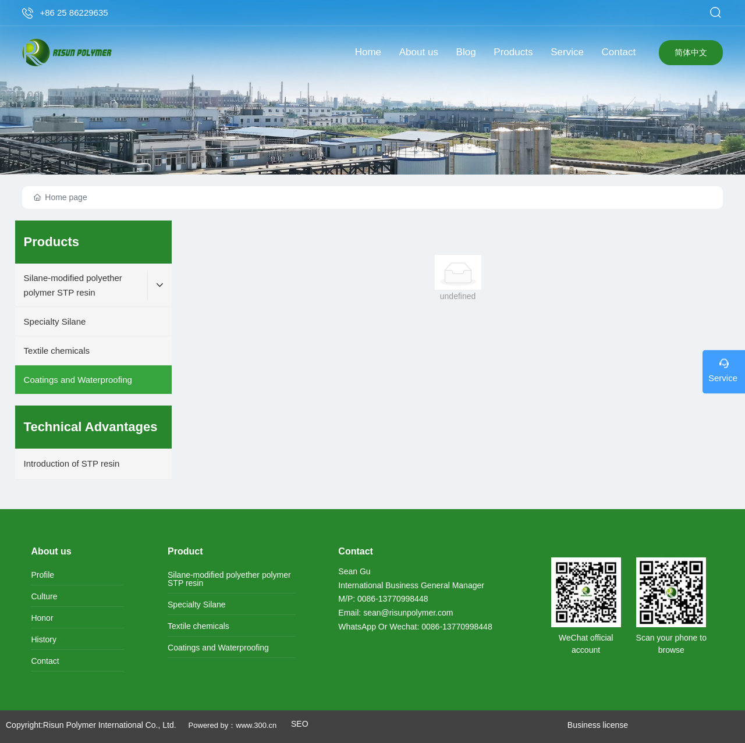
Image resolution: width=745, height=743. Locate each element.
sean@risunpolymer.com (408, 612)
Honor (42, 618)
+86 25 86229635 (74, 12)
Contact (45, 661)
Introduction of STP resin (72, 463)
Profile (42, 575)
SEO (299, 723)
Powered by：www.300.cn (234, 725)
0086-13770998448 (392, 598)
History (43, 639)
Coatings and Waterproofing (218, 647)
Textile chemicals (198, 626)
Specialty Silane (197, 604)
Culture (44, 596)
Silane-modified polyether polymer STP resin (229, 579)
